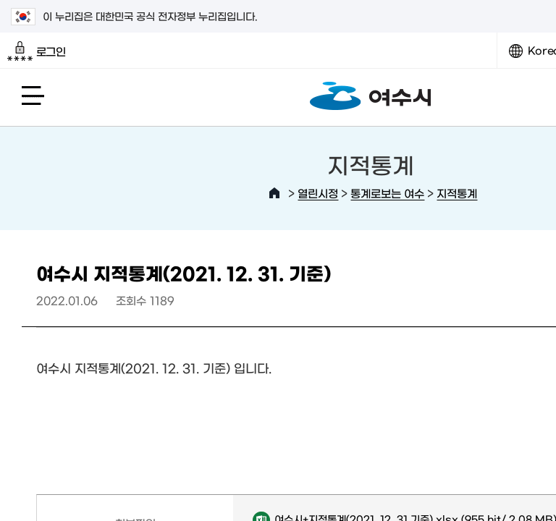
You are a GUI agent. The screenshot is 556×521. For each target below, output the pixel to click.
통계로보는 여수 (387, 192)
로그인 (36, 51)
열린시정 (318, 192)
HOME (274, 193)
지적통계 (457, 192)
